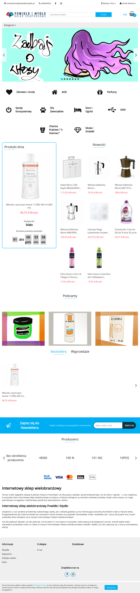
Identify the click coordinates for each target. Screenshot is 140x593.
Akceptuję (111, 587)
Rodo (4, 562)
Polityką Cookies (40, 585)
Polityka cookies (9, 558)
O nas (39, 550)
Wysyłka (5, 550)
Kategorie (10, 25)
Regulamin (7, 554)
